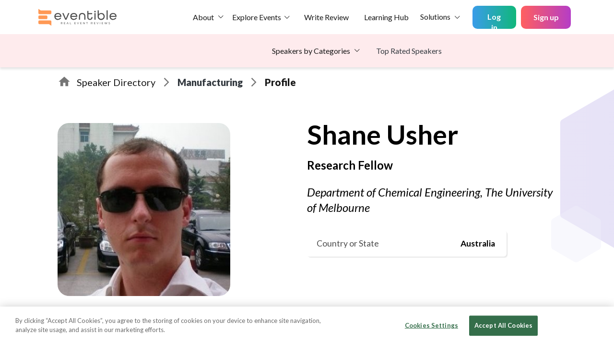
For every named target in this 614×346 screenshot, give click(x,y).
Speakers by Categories (311, 50)
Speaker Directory (116, 82)
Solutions (435, 16)
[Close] (598, 325)
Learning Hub (386, 17)
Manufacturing (210, 82)
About (203, 17)
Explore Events (256, 17)
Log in (494, 20)
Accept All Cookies (503, 325)
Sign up (546, 17)
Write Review (326, 17)
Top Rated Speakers (409, 50)
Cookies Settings (431, 325)
